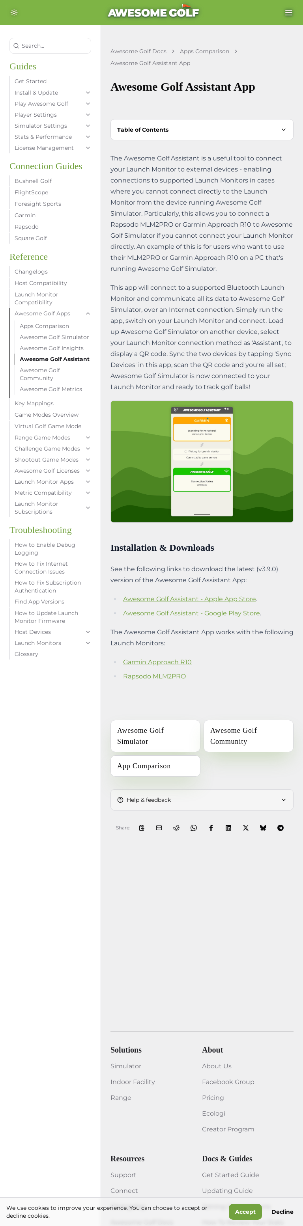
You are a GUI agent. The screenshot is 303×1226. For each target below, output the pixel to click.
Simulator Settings (53, 125)
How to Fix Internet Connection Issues (41, 567)
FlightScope (31, 192)
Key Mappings (34, 403)
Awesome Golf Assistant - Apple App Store (189, 599)
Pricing (213, 1097)
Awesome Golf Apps (53, 313)
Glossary (26, 654)
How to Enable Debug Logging (45, 548)
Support (123, 1175)
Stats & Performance (53, 136)
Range (120, 1097)
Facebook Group (228, 1082)
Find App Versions (39, 601)
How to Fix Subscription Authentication (48, 586)
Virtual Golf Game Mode (48, 426)
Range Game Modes (53, 437)
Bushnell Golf (33, 180)
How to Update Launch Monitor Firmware (46, 616)
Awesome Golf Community (40, 374)
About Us (217, 1066)
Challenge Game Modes (53, 448)
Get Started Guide (230, 1175)
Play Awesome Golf (53, 103)
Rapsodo (27, 226)
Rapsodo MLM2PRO (154, 676)
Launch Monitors (53, 643)
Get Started (31, 81)
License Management (53, 147)
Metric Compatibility (53, 492)
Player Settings (53, 114)
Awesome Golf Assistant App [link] (150, 63)
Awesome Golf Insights (52, 348)
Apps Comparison (44, 326)
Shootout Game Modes (53, 459)
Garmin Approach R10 (157, 662)
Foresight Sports (38, 203)
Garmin (25, 215)
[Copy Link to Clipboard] (142, 828)
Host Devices (53, 631)
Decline (282, 1211)
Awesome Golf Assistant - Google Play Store (191, 613)
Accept (245, 1211)
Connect (124, 1190)
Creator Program (228, 1129)
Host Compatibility (41, 283)
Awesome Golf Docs (138, 51)
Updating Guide (227, 1190)
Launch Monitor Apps (53, 481)
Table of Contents (202, 129)
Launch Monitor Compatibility (36, 298)
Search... (28, 45)
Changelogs (31, 271)
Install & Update (53, 92)
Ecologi (213, 1113)
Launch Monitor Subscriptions (53, 507)
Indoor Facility (132, 1082)
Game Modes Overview (47, 414)
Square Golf (31, 238)
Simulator (125, 1066)
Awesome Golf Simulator (54, 337)
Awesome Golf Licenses (53, 470)
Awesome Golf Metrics (51, 389)
